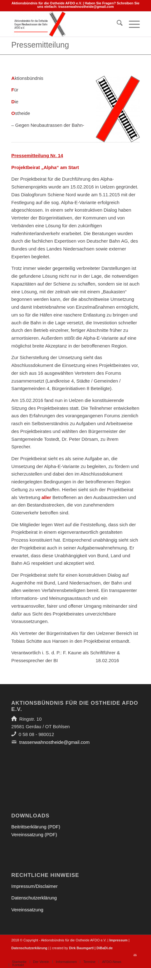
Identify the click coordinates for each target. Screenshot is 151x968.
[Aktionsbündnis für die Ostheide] (62, 24)
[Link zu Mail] (135, 955)
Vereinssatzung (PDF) (34, 834)
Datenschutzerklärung (34, 897)
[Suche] (116, 24)
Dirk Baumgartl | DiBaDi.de (91, 948)
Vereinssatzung (27, 909)
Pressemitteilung (40, 44)
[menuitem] (116, 24)
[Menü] (131, 24)
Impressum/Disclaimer (34, 886)
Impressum (118, 940)
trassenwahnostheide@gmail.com (86, 6)
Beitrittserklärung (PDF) (35, 826)
